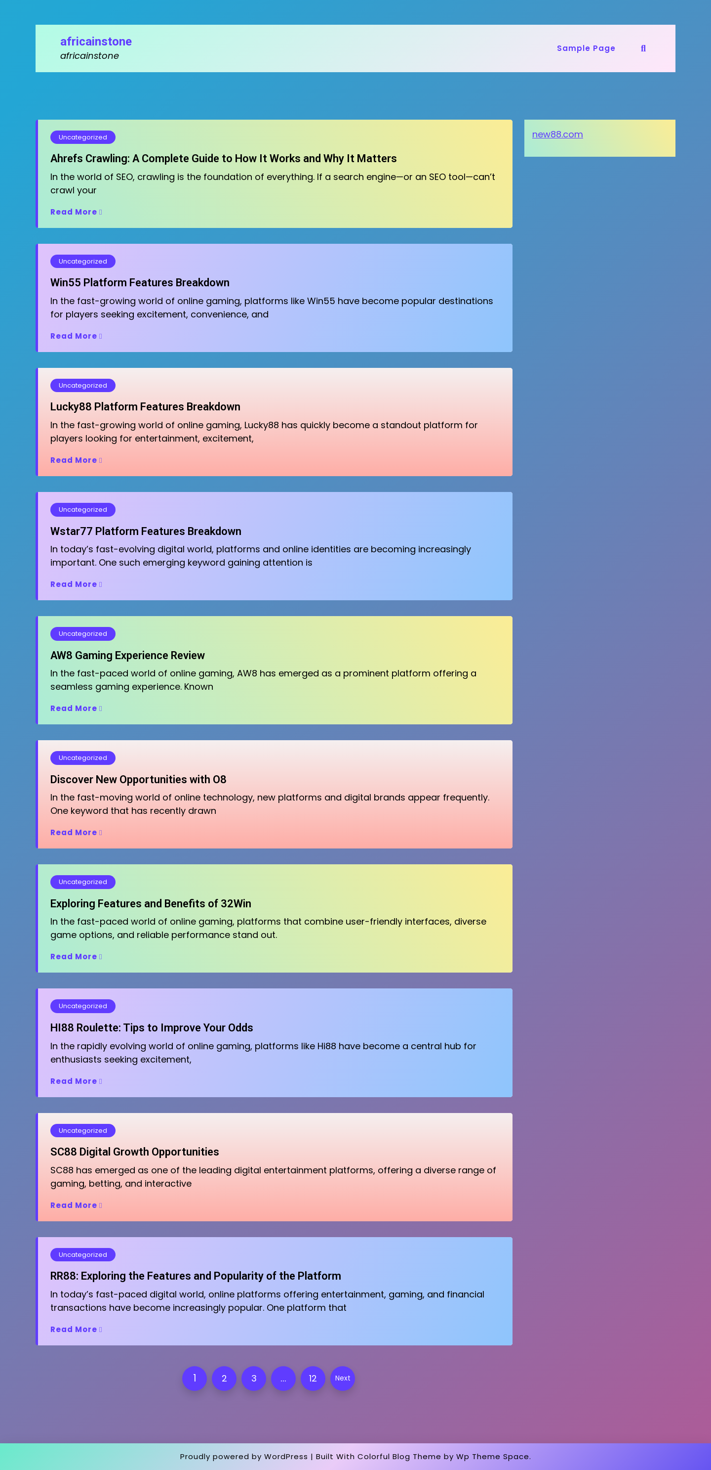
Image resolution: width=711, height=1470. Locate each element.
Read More (76, 212)
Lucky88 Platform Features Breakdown (145, 407)
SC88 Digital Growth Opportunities (134, 1152)
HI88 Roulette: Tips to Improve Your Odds (151, 1028)
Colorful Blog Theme (399, 1456)
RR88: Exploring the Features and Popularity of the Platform (195, 1276)
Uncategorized (83, 137)
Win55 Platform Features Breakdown (140, 282)
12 (313, 1378)
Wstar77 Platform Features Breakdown (145, 531)
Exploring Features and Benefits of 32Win (150, 903)
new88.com (557, 134)
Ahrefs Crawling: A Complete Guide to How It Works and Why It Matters (223, 158)
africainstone (96, 41)
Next (343, 1378)
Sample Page (586, 48)
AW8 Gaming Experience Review (127, 655)
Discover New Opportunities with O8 (138, 779)
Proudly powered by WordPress (244, 1456)
